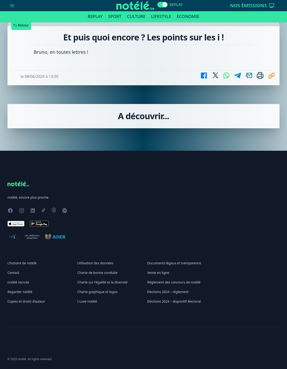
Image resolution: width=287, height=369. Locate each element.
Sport (114, 16)
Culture (136, 16)
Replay (95, 16)
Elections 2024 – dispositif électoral (174, 301)
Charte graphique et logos (97, 292)
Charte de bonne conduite (97, 272)
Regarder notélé (19, 292)
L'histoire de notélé (22, 263)
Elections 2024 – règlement (168, 292)
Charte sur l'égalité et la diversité (102, 282)
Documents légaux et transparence (174, 263)
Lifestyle (161, 16)
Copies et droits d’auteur (26, 301)
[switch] (162, 4)
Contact (13, 272)
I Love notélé (87, 301)
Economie (188, 16)
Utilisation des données (95, 263)
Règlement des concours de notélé (173, 282)
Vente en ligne (158, 272)
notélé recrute (18, 282)
